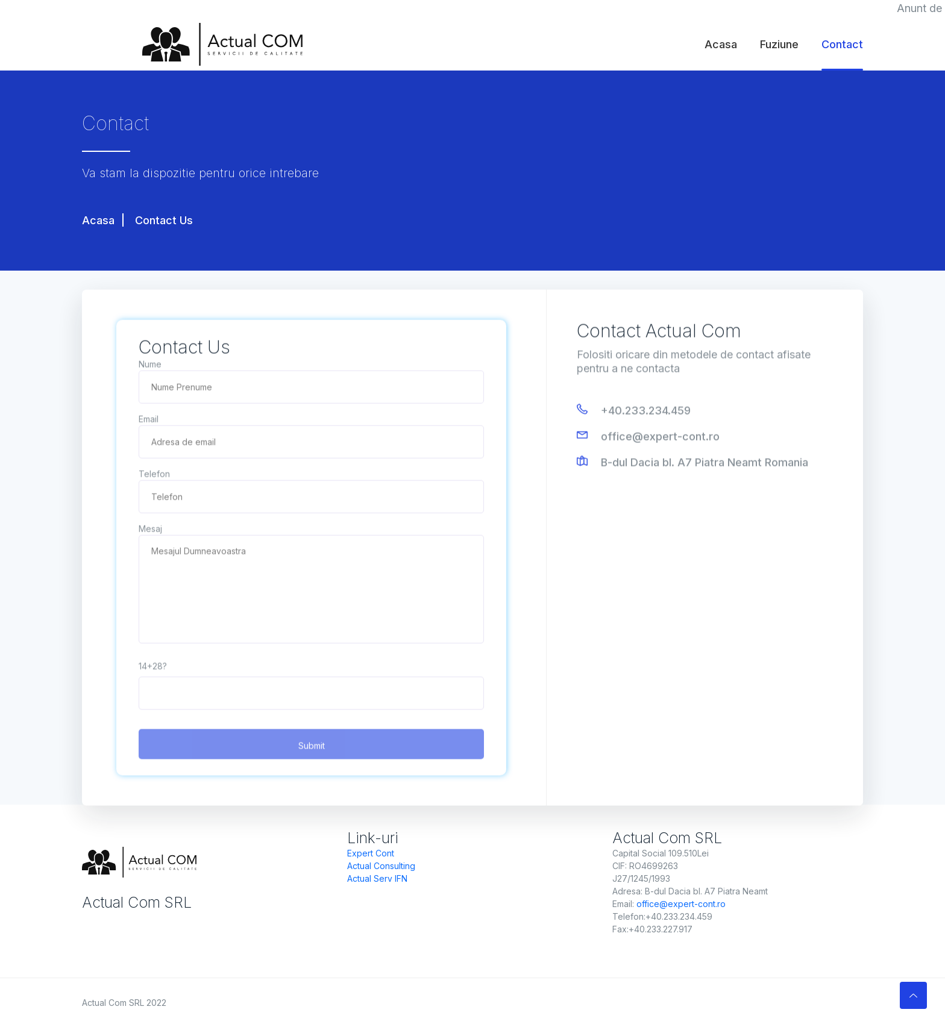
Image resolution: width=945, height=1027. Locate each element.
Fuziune (779, 44)
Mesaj (150, 530)
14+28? (153, 667)
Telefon (154, 475)
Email (149, 420)
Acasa (721, 44)
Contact (842, 44)
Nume (150, 365)
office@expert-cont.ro (660, 438)
